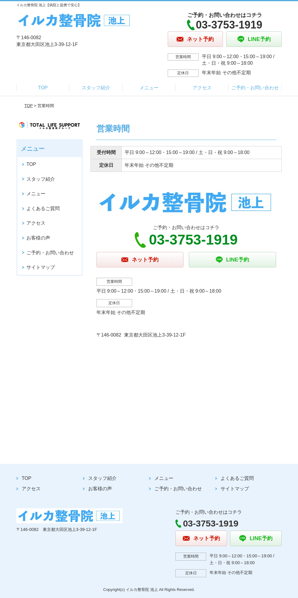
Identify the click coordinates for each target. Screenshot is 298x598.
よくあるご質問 (43, 208)
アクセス (202, 87)
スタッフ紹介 (96, 87)
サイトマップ (40, 267)
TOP (43, 87)
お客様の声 (38, 237)
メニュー (149, 87)
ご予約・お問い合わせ (255, 87)
